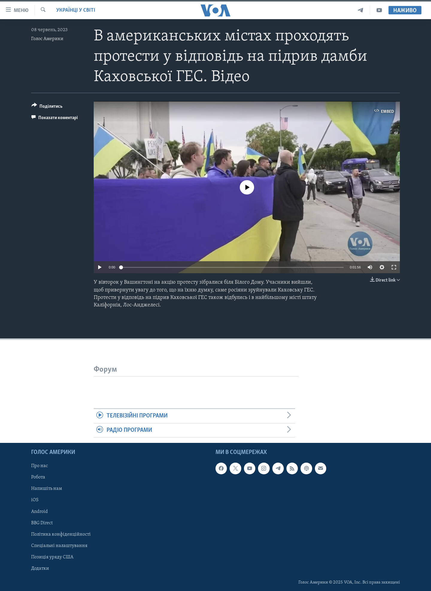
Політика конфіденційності (61, 534)
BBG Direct (42, 522)
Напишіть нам (46, 488)
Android (39, 511)
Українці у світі (75, 10)
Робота (38, 477)
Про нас (39, 466)
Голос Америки (47, 39)
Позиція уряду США (52, 557)
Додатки (40, 568)
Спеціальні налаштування (59, 545)
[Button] (47, 107)
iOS (35, 500)
